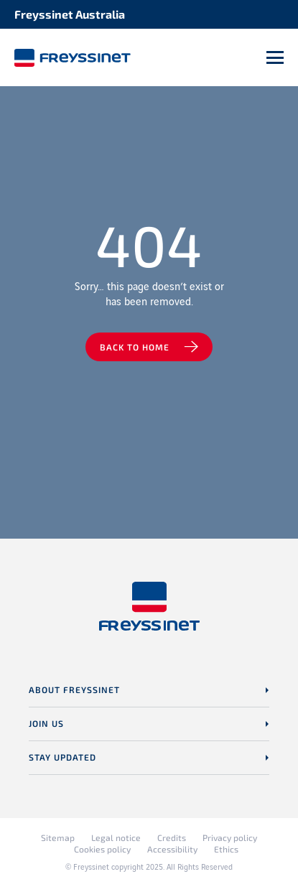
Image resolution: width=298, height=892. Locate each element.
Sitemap (58, 837)
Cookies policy (102, 849)
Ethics (226, 849)
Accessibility (172, 849)
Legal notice (116, 837)
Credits (171, 837)
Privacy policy (229, 837)
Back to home (134, 347)
